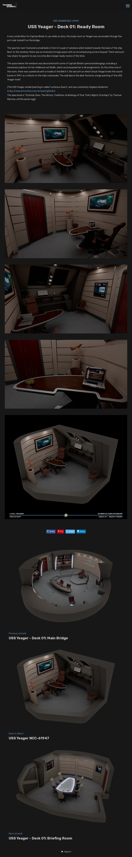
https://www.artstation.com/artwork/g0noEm (31, 91)
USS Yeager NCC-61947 (66, 21)
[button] (66, 852)
